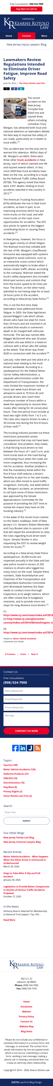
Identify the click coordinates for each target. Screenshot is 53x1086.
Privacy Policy (26, 1016)
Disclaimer (26, 1006)
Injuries (10, 765)
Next (34, 654)
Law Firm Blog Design (26, 1082)
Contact (26, 35)
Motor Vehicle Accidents (24, 638)
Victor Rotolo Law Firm (17, 795)
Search (26, 820)
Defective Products (16, 773)
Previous (10, 654)
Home (9, 35)
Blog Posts (26, 1031)
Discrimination (13, 782)
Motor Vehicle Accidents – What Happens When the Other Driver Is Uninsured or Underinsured (25, 860)
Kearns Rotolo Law (39, 1070)
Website (26, 1011)
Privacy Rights (12, 791)
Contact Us (26, 1021)
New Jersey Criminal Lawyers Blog (22, 841)
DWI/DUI (10, 778)
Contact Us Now (26, 730)
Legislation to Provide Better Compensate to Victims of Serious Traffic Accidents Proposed (26, 890)
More (44, 35)
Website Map (27, 1026)
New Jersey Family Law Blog (18, 837)
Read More (9, 919)
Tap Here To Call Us (26, 8)
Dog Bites (10, 787)
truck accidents (26, 160)
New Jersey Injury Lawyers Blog (26, 23)
